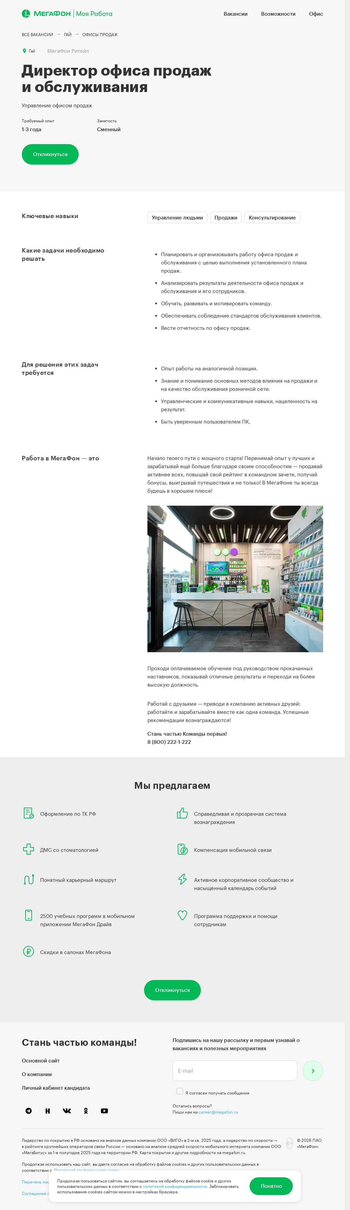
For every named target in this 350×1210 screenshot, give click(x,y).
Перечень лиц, (36, 1181)
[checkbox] (179, 1091)
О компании (37, 1074)
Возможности (278, 14)
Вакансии (236, 14)
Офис (316, 14)
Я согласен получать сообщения (217, 1092)
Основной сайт (41, 1060)
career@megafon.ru (218, 1111)
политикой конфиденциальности (175, 1186)
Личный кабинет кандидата (56, 1088)
